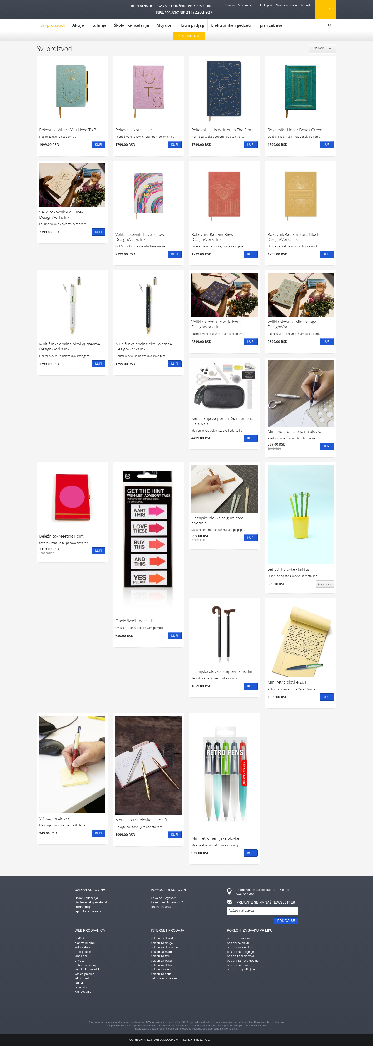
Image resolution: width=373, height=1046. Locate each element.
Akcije (78, 25)
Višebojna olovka (54, 818)
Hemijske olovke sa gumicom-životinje (218, 520)
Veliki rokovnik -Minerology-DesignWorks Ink (292, 324)
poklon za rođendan (240, 938)
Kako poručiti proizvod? (167, 902)
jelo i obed (82, 978)
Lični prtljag (192, 25)
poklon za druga (162, 943)
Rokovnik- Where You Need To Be (68, 129)
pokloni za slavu (238, 943)
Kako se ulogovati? (164, 898)
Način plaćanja (161, 907)
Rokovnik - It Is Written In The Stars (222, 129)
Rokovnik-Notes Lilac (133, 129)
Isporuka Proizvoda (88, 911)
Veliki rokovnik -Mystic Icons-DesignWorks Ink (217, 324)
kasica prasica (84, 974)
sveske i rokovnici (87, 969)
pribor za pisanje (86, 965)
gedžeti (80, 938)
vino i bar (81, 956)
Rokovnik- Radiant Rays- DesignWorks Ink (212, 237)
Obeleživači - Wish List (135, 620)
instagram (178, 1008)
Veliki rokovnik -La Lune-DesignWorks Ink (61, 214)
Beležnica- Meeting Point (61, 535)
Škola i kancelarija (131, 25)
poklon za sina (161, 969)
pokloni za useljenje (240, 952)
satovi (79, 983)
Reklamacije (83, 907)
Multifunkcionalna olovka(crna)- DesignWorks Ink (143, 346)
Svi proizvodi (52, 26)
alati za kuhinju (85, 943)
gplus (195, 1008)
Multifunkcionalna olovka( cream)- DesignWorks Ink (69, 346)
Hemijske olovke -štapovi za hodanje (223, 671)
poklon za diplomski (240, 956)
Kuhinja (99, 25)
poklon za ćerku (161, 974)
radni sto (81, 987)
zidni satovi (82, 947)
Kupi (98, 144)
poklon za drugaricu (164, 947)
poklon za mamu (162, 952)
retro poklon (83, 952)
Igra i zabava (270, 25)
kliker (57, 9)
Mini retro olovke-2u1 (287, 682)
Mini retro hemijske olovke (215, 838)
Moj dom (165, 25)
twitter (211, 1008)
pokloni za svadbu (239, 947)
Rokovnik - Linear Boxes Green (295, 129)
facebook (145, 1008)
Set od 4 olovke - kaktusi (289, 569)
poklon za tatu (160, 956)
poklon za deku (161, 965)
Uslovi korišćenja (86, 898)
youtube (228, 1008)
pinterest (161, 1008)
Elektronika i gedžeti (231, 25)
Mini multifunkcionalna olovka (294, 431)
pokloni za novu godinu (243, 960)
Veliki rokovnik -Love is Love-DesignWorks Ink (140, 237)
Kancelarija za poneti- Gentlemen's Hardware (222, 421)
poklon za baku (161, 960)
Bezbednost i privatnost (91, 902)
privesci (80, 960)
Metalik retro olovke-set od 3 (141, 819)
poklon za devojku (163, 938)
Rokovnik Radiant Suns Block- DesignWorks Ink (294, 237)
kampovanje (83, 991)
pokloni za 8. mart (239, 965)
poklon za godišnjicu (241, 969)
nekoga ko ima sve (164, 978)
